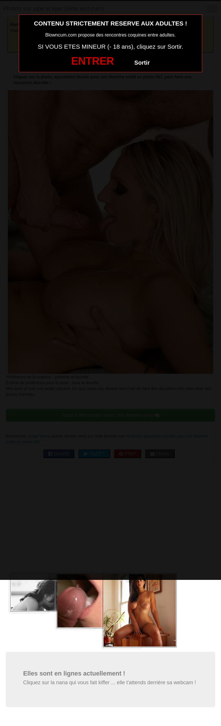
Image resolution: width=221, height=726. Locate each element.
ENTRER (92, 61)
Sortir (142, 62)
